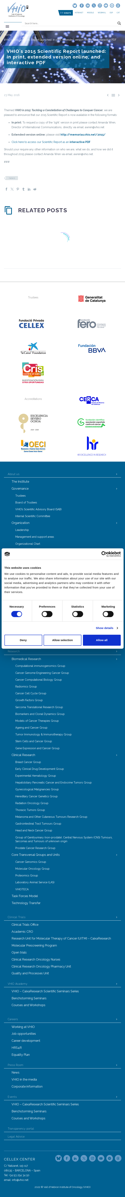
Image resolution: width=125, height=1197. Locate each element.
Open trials (19, 952)
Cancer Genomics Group (30, 861)
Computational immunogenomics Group (40, 665)
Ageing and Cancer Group (31, 727)
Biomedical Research (26, 659)
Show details (104, 628)
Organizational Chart (27, 543)
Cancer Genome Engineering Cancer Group (42, 672)
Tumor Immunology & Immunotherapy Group (43, 734)
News (15, 1072)
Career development (26, 1040)
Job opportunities (24, 1033)
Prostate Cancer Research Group (35, 848)
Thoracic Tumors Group (30, 810)
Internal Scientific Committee (32, 516)
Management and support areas (34, 536)
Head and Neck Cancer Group (33, 830)
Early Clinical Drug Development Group (39, 768)
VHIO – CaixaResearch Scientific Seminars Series (45, 991)
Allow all (102, 640)
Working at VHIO (23, 1027)
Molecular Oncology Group (32, 868)
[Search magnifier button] (119, 23)
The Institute (20, 481)
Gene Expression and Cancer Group (37, 748)
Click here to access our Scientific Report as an (51, 142)
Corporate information (27, 1086)
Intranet (79, 13)
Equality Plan (21, 1055)
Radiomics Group (26, 686)
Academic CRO (22, 931)
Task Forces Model (25, 896)
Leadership (22, 529)
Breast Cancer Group (28, 762)
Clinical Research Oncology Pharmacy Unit (41, 966)
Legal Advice (16, 1136)
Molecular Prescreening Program (34, 945)
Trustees (20, 495)
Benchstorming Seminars (29, 998)
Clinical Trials (17, 917)
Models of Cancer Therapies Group (37, 720)
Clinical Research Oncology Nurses (36, 959)
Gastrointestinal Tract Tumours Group (38, 823)
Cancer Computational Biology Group (38, 679)
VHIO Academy (17, 983)
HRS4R (17, 1048)
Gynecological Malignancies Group (37, 789)
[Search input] (70, 23)
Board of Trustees (26, 502)
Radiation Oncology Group (31, 803)
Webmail (102, 13)
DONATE (67, 13)
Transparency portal (21, 1128)
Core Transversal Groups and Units (36, 855)
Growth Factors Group (29, 700)
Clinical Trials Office (25, 924)
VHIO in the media (24, 1079)
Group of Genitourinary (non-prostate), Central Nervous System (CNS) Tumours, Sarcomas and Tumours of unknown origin (64, 839)
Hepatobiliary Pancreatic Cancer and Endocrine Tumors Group (53, 782)
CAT (118, 13)
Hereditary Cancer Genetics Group (36, 796)
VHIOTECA (22, 889)
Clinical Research (23, 755)
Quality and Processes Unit (30, 973)
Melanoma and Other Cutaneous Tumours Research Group (51, 816)
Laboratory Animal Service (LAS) (34, 882)
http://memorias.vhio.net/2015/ (83, 134)
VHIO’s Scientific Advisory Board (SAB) (38, 509)
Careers (13, 1019)
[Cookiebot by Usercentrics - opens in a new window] (104, 554)
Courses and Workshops (28, 1005)
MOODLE (90, 13)
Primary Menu (7, 26)
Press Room (15, 1065)
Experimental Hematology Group (35, 775)
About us (13, 474)
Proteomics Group (26, 875)
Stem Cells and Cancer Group (33, 741)
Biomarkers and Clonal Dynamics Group (40, 714)
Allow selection (62, 640)
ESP (111, 13)
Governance (20, 488)
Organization (21, 523)
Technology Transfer (26, 903)
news (12, 178)
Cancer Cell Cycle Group (30, 693)
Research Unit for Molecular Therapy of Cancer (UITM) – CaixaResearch (61, 938)
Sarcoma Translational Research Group (39, 707)
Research (14, 651)
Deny (23, 640)
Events (12, 1096)
